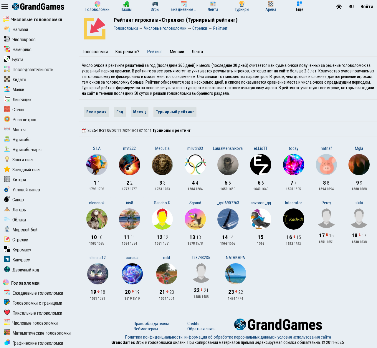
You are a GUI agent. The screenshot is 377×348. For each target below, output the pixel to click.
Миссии (177, 51)
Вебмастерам (146, 329)
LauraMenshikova (228, 148)
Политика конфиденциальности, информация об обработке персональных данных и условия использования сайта (228, 337)
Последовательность (28, 69)
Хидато (15, 79)
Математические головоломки (37, 333)
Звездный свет (22, 170)
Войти (367, 6)
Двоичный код (21, 270)
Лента (197, 51)
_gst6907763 (228, 203)
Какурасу (17, 260)
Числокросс (20, 39)
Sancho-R (162, 203)
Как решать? (127, 51)
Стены (14, 109)
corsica (132, 257)
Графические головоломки (33, 343)
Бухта (13, 59)
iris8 (129, 203)
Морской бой (20, 230)
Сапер (14, 200)
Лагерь (15, 210)
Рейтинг (154, 51)
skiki (359, 203)
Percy (326, 203)
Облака (15, 220)
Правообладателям (151, 323)
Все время (96, 112)
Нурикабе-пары (23, 150)
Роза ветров (20, 119)
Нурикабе (17, 139)
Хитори (15, 180)
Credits (193, 323)
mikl (166, 257)
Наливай (16, 29)
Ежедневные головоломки (33, 293)
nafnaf (326, 148)
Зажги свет (19, 160)
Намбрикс (18, 49)
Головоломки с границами (33, 303)
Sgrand (195, 203)
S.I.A (97, 148)
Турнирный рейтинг (175, 112)
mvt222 (129, 148)
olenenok (97, 203)
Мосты (15, 129)
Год (119, 112)
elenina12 (98, 257)
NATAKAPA (235, 257)
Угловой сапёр (22, 190)
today (293, 148)
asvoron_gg (261, 203)
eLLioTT (260, 148)
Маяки (14, 89)
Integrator (293, 203)
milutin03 (195, 148)
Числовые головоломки (32, 19)
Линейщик (18, 99)
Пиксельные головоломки (33, 313)
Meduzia (162, 148)
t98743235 (201, 257)
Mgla (359, 148)
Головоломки (21, 283)
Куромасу (17, 250)
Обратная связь (201, 329)
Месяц (139, 112)
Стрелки (16, 240)
